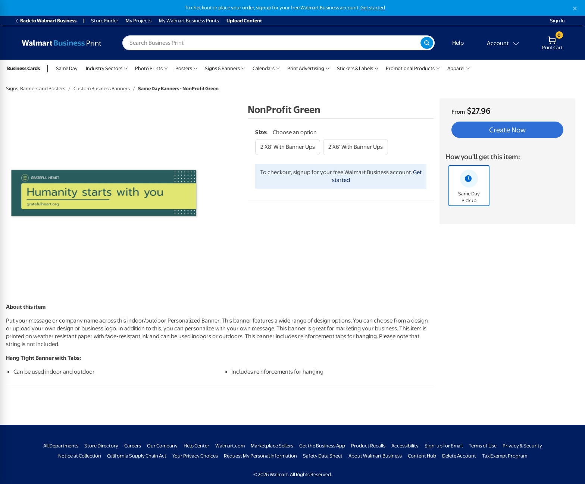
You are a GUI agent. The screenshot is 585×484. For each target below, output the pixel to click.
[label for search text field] (271, 42)
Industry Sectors (104, 68)
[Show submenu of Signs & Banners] (243, 67)
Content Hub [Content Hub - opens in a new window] (422, 456)
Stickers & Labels (355, 68)
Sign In (557, 20)
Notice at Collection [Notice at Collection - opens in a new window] (79, 456)
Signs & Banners (222, 68)
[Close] (575, 8)
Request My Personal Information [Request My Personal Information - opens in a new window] (260, 456)
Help (458, 43)
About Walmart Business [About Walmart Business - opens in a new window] (375, 456)
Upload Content (244, 20)
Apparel (455, 68)
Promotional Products (410, 68)
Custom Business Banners (101, 88)
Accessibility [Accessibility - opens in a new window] (405, 446)
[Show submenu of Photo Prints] (166, 67)
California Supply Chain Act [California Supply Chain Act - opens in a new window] (136, 456)
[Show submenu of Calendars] (278, 67)
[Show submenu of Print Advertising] (327, 67)
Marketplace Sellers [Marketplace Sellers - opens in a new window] (272, 446)
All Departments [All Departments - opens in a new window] (60, 446)
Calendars (264, 68)
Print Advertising (305, 68)
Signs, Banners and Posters (35, 88)
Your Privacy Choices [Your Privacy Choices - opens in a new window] (195, 456)
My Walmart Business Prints (189, 20)
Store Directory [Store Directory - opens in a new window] (101, 446)
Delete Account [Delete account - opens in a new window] (459, 456)
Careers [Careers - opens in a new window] (132, 446)
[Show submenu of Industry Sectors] (125, 67)
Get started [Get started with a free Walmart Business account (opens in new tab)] (372, 7)
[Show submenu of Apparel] (468, 67)
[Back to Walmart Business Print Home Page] (61, 43)
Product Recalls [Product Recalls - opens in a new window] (368, 446)
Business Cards (23, 68)
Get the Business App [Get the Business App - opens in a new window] (322, 446)
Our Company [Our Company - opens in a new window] (162, 446)
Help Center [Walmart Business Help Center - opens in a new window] (196, 446)
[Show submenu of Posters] (195, 67)
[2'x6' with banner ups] (355, 147)
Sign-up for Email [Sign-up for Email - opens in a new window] (444, 446)
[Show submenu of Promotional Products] (438, 67)
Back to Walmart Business (45, 20)
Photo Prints (149, 68)
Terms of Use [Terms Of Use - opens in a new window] (483, 446)
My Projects (138, 20)
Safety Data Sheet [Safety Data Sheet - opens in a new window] (322, 456)
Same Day (67, 68)
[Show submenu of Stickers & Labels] (376, 67)
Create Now (507, 130)
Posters (183, 68)
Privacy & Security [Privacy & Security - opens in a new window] (522, 446)
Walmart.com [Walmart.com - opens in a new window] (230, 446)
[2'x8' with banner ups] (287, 147)
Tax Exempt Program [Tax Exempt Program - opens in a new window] (504, 456)
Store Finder (104, 20)
